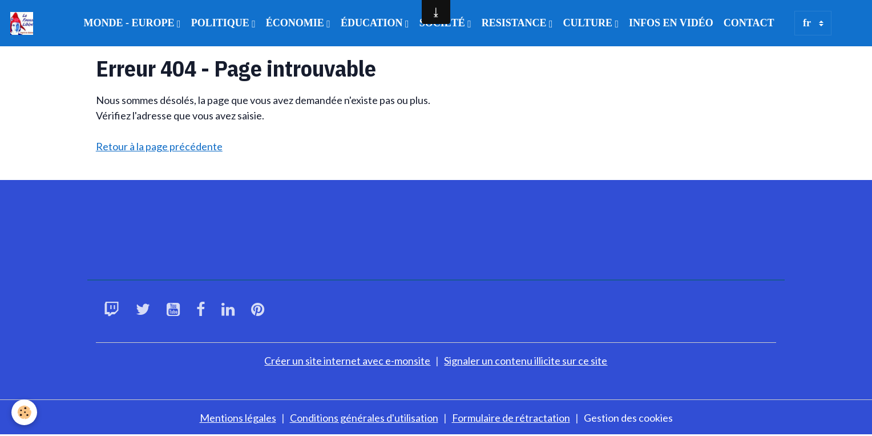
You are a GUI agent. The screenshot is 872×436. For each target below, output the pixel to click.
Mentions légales (238, 417)
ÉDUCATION (373, 23)
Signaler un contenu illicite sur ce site (525, 360)
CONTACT (749, 23)
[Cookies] (24, 412)
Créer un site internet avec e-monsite (347, 360)
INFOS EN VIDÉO (671, 23)
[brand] (24, 23)
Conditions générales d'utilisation (364, 417)
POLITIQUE (221, 23)
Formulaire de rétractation (511, 417)
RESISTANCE (515, 23)
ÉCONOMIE (296, 23)
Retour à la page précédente (159, 146)
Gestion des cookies (628, 417)
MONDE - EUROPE (130, 23)
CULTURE (589, 23)
